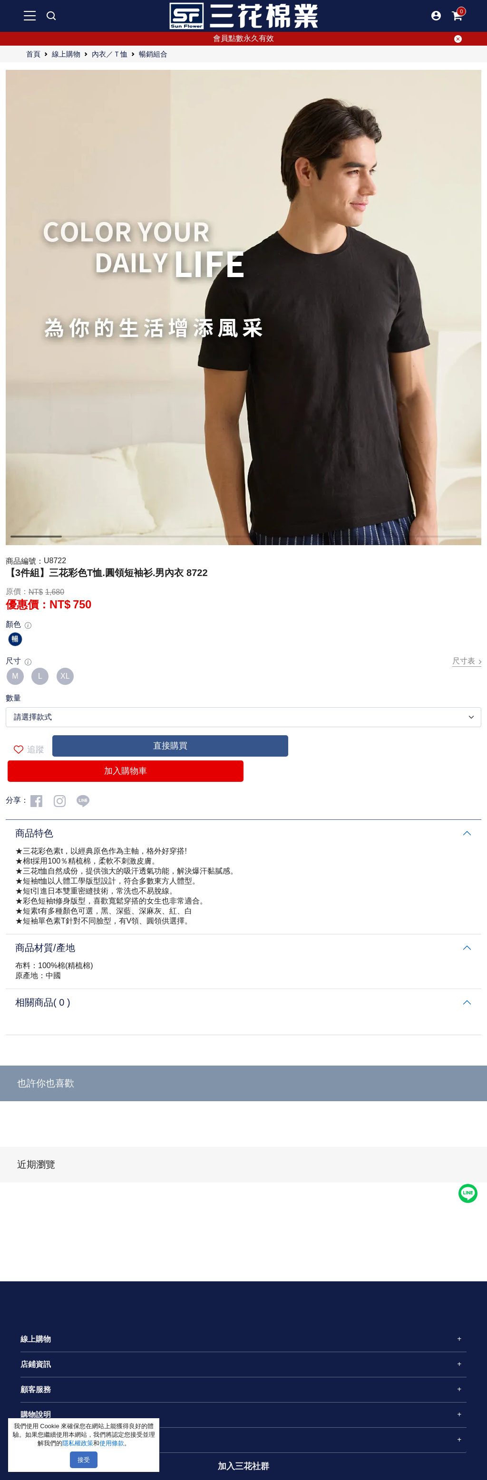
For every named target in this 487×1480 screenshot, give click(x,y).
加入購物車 (125, 771)
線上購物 (66, 53)
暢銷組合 (153, 53)
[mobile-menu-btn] (29, 15)
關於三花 (35, 1440)
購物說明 (35, 1415)
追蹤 (29, 749)
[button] (436, 15)
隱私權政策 (77, 1443)
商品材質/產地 (45, 947)
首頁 (33, 53)
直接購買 (170, 745)
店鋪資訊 (35, 1364)
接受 (84, 1459)
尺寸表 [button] (466, 661)
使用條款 (111, 1443)
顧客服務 (35, 1389)
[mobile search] (50, 15)
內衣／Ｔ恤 (109, 53)
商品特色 (34, 833)
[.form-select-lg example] (243, 717)
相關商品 (42, 1002)
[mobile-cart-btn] (457, 15)
